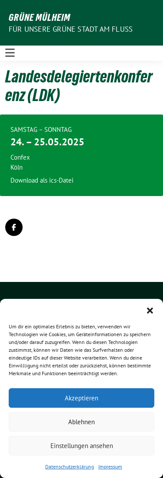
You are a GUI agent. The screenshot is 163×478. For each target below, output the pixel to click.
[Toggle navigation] (10, 53)
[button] (150, 309)
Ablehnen (81, 422)
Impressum (110, 466)
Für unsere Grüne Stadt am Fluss (71, 29)
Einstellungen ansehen (81, 446)
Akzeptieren (81, 398)
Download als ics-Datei (41, 180)
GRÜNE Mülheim (39, 17)
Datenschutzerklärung (69, 466)
